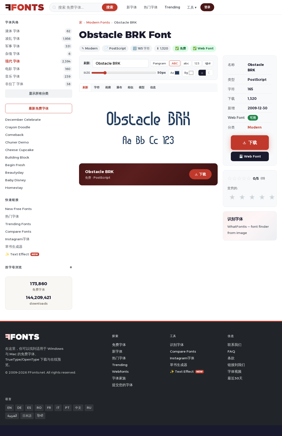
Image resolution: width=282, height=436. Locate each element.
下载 (200, 174)
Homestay (14, 188)
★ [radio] (232, 197)
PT (67, 408)
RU (89, 408)
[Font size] (123, 73)
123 (197, 63)
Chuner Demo (17, 142)
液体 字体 (12, 31)
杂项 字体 (12, 54)
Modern (254, 127)
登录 (207, 7)
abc (186, 63)
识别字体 (177, 345)
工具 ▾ (191, 7)
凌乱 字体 (12, 39)
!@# (208, 63)
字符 (97, 87)
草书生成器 (13, 247)
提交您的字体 (122, 385)
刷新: (87, 63)
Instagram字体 (17, 239)
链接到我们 (236, 365)
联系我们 (234, 345)
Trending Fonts (18, 224)
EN (9, 408)
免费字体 (119, 345)
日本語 (27, 416)
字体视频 (234, 371)
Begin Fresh (15, 165)
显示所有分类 (38, 93)
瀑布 (119, 87)
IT (58, 408)
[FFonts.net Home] (24, 7)
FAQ (231, 351)
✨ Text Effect (22, 254)
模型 (141, 87)
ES (29, 408)
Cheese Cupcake (19, 150)
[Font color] (177, 72)
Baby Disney (15, 180)
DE (19, 408)
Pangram (159, 63)
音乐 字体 (12, 76)
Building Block (17, 157)
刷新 (85, 87)
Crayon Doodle (17, 127)
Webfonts (120, 371)
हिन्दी (40, 416)
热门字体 (151, 7)
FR (49, 408)
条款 (231, 358)
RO (39, 408)
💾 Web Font (250, 156)
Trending (172, 7)
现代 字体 (12, 61)
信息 (153, 87)
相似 (130, 87)
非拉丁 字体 (14, 84)
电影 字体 (12, 69)
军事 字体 (12, 46)
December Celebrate (23, 120)
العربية (12, 416)
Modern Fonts (98, 22)
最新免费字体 (39, 108)
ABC (175, 63)
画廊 (108, 87)
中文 (78, 408)
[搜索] (83, 7)
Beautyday (14, 172)
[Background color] (191, 72)
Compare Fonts (18, 231)
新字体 (132, 7)
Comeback (14, 135)
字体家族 (119, 378)
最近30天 (235, 378)
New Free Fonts (18, 209)
